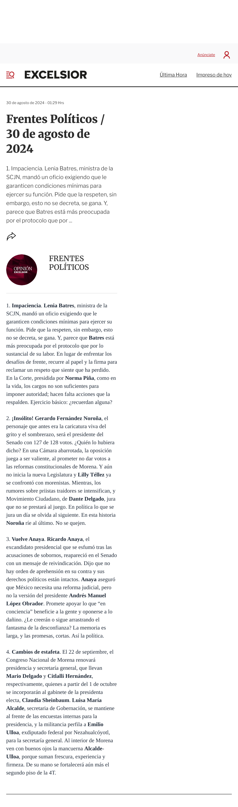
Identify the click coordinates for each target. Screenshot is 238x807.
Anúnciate (206, 52)
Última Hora (173, 72)
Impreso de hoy (214, 72)
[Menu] (15, 72)
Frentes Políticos (69, 260)
